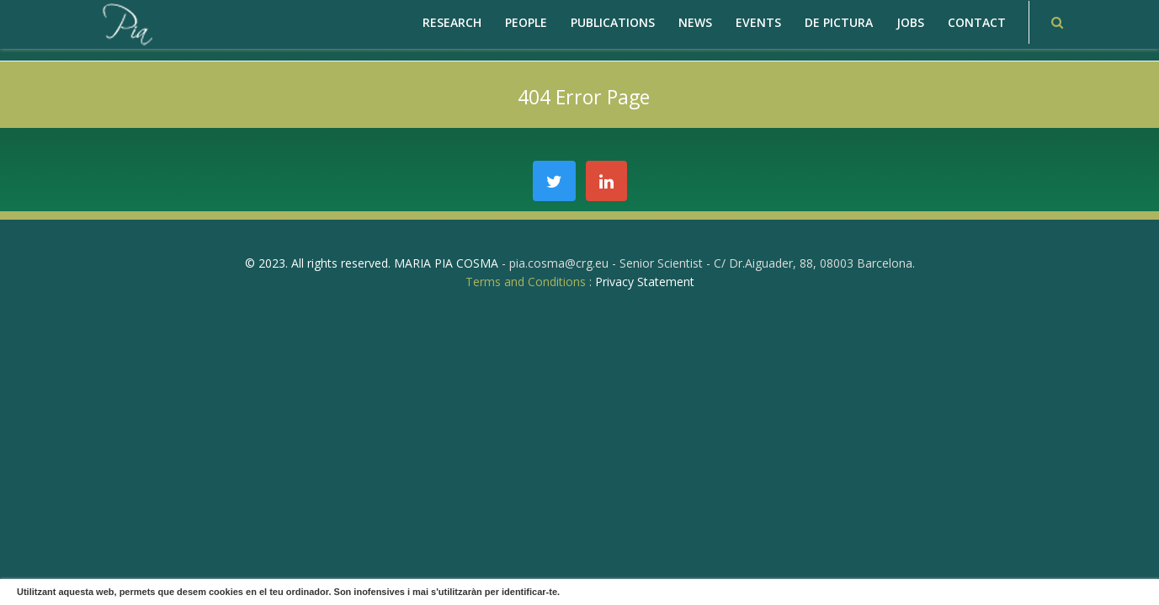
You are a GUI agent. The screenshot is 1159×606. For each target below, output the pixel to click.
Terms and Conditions (525, 282)
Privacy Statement (644, 282)
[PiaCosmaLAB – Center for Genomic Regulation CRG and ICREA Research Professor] (126, 23)
